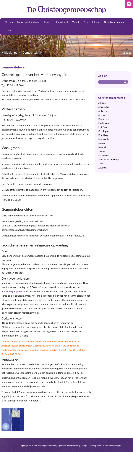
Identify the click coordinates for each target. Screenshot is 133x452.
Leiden (101, 143)
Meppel (102, 147)
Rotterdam (103, 155)
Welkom (9, 22)
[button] (129, 4)
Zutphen (102, 167)
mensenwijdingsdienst (13, 291)
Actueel (48, 22)
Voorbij (75, 22)
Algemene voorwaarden (67, 445)
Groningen (103, 131)
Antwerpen (103, 111)
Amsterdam (104, 107)
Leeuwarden (104, 139)
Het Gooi (102, 127)
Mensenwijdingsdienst (28, 22)
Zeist (100, 163)
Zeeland (102, 151)
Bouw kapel (62, 22)
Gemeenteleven (92, 22)
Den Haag (103, 135)
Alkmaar (102, 103)
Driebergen (103, 119)
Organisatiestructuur (114, 22)
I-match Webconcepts (111, 445)
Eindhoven (103, 123)
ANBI (9, 30)
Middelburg (9, 52)
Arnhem (102, 115)
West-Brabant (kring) (108, 159)
